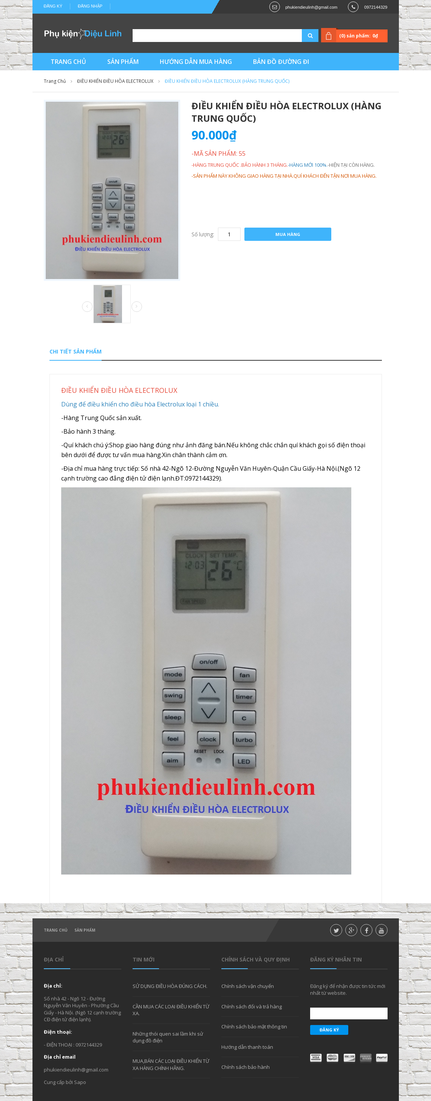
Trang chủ (55, 81)
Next (136, 306)
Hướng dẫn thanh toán (247, 1047)
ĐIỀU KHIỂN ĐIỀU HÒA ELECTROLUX (115, 81)
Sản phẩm (84, 930)
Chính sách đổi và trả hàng (251, 1006)
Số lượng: (203, 234)
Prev (87, 307)
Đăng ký (53, 6)
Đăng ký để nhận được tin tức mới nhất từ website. (347, 989)
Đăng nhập (90, 6)
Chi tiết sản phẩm (75, 351)
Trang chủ (56, 930)
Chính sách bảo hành (245, 1067)
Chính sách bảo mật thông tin (254, 1026)
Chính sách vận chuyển (247, 986)
